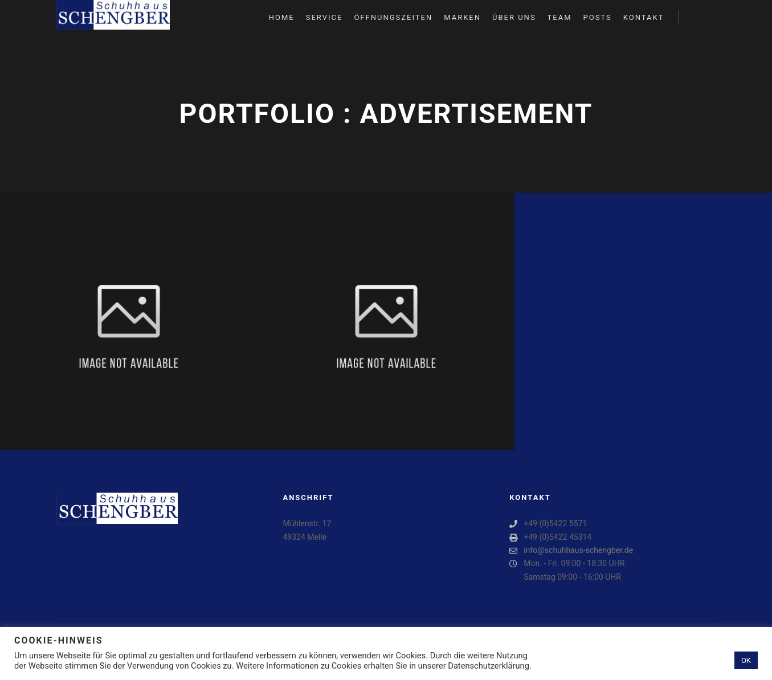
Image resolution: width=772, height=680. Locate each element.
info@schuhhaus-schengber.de (571, 550)
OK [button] (746, 660)
